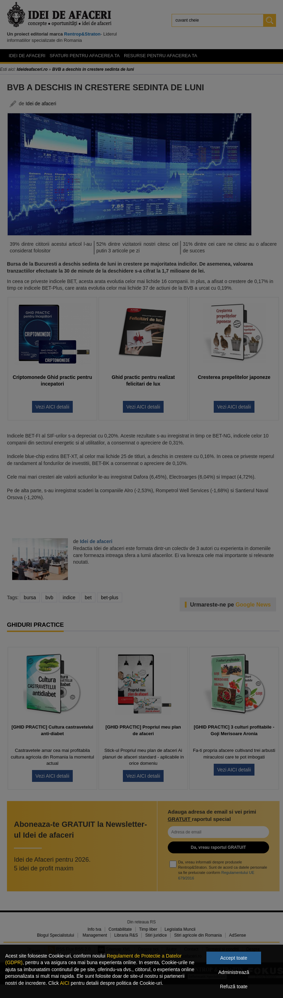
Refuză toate (233, 986)
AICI (64, 983)
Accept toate (233, 958)
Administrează (233, 972)
